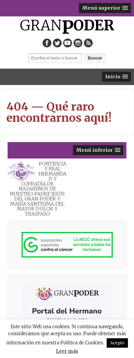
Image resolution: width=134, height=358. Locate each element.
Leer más (67, 351)
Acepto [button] (117, 343)
